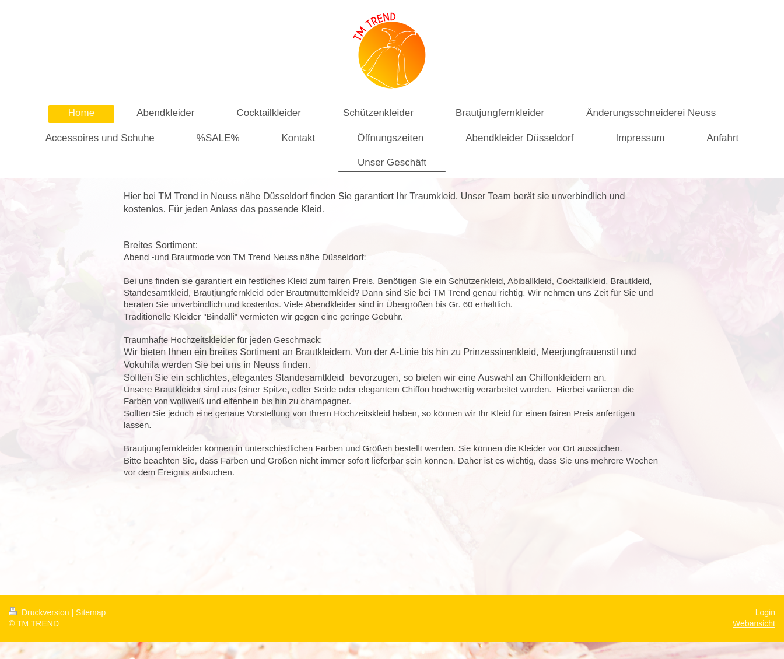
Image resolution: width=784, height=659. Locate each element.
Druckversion (40, 612)
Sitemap (91, 612)
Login (765, 612)
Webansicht (754, 623)
